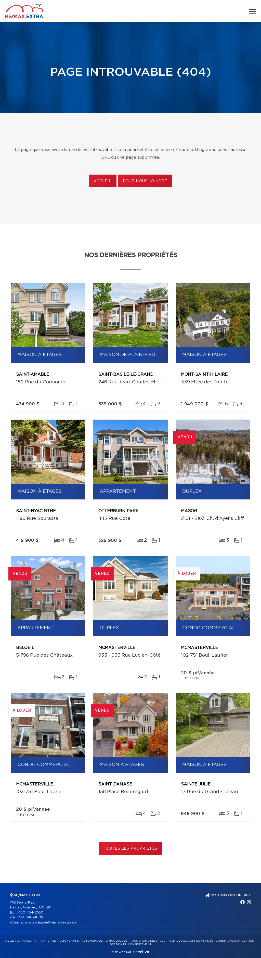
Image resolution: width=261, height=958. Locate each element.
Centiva (141, 951)
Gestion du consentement (130, 944)
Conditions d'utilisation (235, 941)
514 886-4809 (31, 917)
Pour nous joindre (145, 181)
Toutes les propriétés (131, 848)
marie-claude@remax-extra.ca (50, 922)
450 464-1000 (30, 912)
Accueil (102, 181)
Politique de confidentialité (190, 941)
